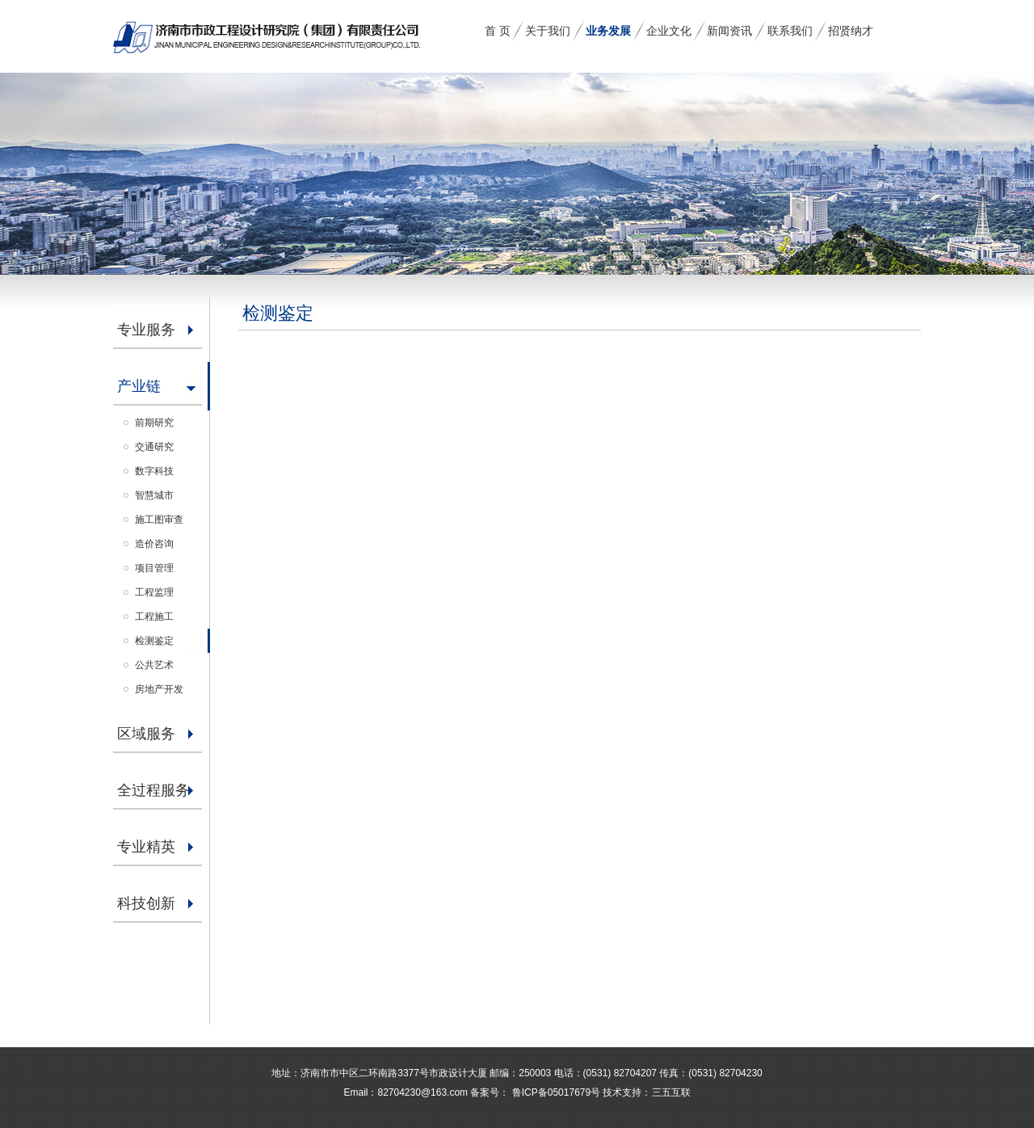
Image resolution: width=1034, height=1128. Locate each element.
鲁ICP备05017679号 (554, 1092)
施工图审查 (159, 519)
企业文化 (668, 30)
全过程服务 (153, 790)
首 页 (498, 30)
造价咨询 (154, 543)
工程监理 (154, 592)
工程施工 (154, 616)
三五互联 (671, 1092)
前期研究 (154, 422)
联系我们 (790, 30)
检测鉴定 (154, 640)
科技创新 (146, 903)
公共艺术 (154, 665)
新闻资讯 (729, 30)
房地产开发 (159, 689)
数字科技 (154, 471)
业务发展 (608, 30)
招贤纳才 (850, 30)
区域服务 (146, 734)
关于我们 (547, 30)
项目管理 (154, 568)
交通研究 (154, 446)
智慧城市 (154, 495)
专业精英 (146, 847)
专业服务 (146, 330)
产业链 (139, 386)
